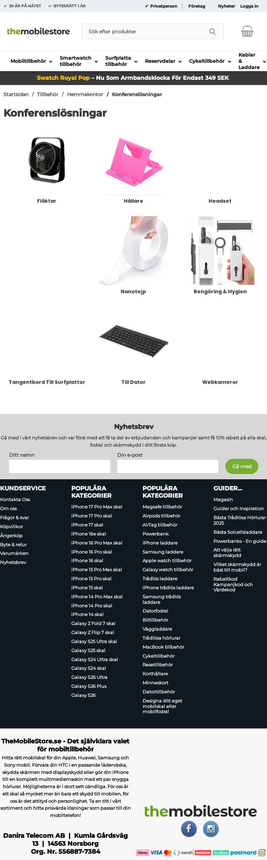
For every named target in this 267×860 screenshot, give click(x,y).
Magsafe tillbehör (162, 507)
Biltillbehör (155, 620)
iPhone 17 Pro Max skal (96, 507)
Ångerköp (11, 535)
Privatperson (163, 6)
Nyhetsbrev (13, 562)
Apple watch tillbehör (167, 561)
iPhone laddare (160, 543)
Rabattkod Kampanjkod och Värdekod (233, 584)
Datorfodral (155, 611)
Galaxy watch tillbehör (168, 569)
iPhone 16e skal (88, 534)
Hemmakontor (85, 94)
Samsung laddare (163, 552)
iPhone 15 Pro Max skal (96, 569)
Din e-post (130, 455)
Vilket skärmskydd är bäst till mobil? (237, 567)
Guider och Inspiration (238, 508)
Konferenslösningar (137, 94)
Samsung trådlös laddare (162, 599)
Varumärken (14, 553)
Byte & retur (13, 544)
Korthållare (155, 673)
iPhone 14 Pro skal (91, 605)
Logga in (249, 6)
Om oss (8, 508)
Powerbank (156, 534)
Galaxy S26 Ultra (89, 677)
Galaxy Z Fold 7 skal (93, 623)
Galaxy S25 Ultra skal (94, 641)
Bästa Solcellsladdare (237, 532)
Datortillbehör (159, 691)
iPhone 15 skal (87, 587)
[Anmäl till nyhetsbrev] (241, 466)
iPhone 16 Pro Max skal (96, 543)
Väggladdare (157, 629)
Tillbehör (47, 94)
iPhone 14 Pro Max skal (97, 596)
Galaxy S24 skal (88, 668)
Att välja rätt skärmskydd (227, 552)
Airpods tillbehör (161, 515)
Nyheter (226, 6)
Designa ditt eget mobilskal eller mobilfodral (162, 706)
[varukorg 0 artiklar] (247, 31)
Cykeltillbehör (159, 656)
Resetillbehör (158, 665)
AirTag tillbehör (160, 525)
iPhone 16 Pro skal (91, 552)
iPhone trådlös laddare (168, 587)
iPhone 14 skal (87, 614)
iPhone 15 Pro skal (91, 578)
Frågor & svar (14, 517)
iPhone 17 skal (87, 525)
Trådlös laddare (160, 578)
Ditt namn (21, 455)
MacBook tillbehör (163, 647)
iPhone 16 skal (87, 561)
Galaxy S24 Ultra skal (94, 659)
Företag (196, 6)
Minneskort (155, 682)
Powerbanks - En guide (239, 541)
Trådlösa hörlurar (161, 638)
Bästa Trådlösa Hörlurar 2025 (239, 520)
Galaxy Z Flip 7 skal (92, 632)
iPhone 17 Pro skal (91, 515)
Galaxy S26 (83, 695)
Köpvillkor (11, 526)
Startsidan (16, 94)
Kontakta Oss (15, 500)
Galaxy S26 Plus (88, 686)
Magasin (223, 500)
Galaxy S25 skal (88, 650)
